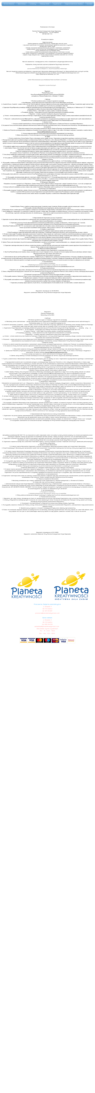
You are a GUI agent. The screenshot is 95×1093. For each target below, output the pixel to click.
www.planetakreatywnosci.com (86, 125)
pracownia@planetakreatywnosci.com (68, 73)
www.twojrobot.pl (72, 125)
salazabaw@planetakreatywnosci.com (47, 626)
